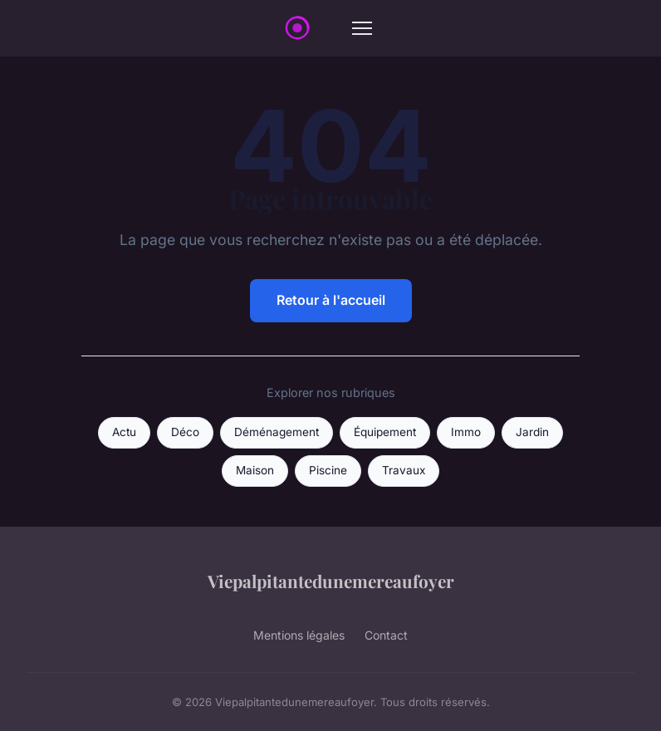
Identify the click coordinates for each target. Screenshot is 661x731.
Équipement (385, 432)
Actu (124, 432)
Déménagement (276, 432)
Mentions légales (299, 635)
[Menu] (362, 28)
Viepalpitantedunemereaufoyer (331, 580)
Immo (466, 432)
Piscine (328, 470)
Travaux (403, 470)
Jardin (532, 432)
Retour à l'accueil (331, 300)
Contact (386, 635)
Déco (185, 432)
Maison (255, 470)
